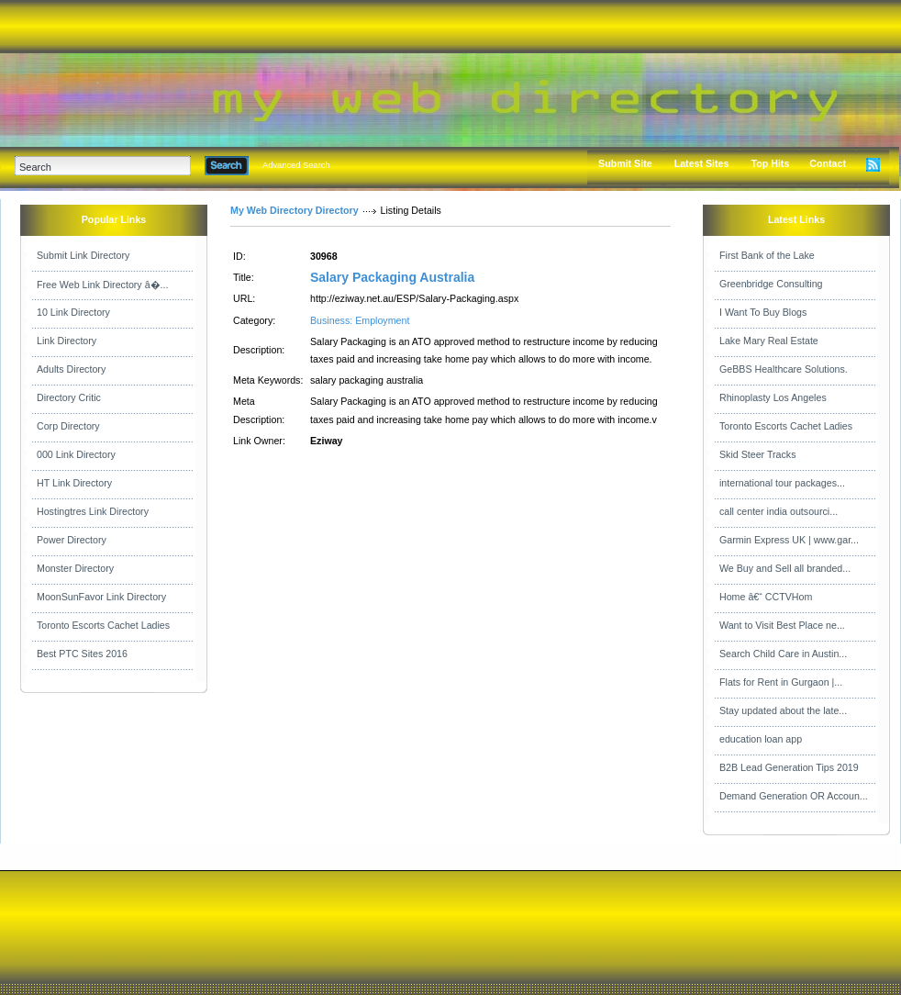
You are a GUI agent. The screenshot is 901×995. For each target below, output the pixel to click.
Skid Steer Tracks (757, 454)
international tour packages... (782, 482)
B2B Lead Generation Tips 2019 (789, 767)
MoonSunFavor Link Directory (101, 596)
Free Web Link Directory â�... (102, 284)
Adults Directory (71, 369)
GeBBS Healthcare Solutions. (783, 369)
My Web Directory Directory (294, 210)
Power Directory (71, 539)
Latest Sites (701, 163)
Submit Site (625, 163)
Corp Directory (68, 425)
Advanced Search (296, 165)
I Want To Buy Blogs (762, 312)
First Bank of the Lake (767, 255)
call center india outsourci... (778, 511)
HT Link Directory (74, 482)
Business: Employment (359, 320)
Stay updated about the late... (783, 710)
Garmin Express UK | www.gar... (789, 539)
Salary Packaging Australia (392, 277)
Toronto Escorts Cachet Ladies (103, 625)
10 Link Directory (73, 312)
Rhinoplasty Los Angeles (773, 397)
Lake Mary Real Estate (768, 340)
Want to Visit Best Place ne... (782, 625)
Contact (827, 163)
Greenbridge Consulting (771, 283)
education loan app (760, 738)
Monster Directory (75, 568)
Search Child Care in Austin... (783, 653)
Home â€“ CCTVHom (765, 596)
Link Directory (66, 340)
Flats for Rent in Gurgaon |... (780, 682)
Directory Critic (69, 397)
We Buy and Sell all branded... (785, 568)
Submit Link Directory (83, 255)
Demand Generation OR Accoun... (793, 795)
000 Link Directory (76, 454)
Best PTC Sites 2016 (82, 653)
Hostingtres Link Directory (93, 511)
